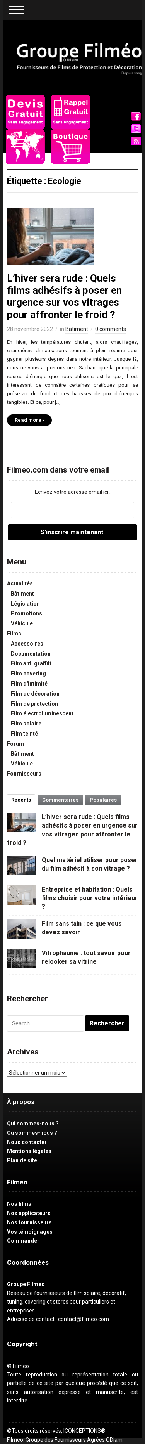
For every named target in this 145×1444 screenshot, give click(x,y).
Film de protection (34, 704)
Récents (21, 800)
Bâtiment (76, 329)
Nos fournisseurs (29, 1222)
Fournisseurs (24, 773)
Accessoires (27, 644)
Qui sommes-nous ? (33, 1123)
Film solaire (26, 723)
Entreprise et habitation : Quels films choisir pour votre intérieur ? (90, 898)
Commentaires (60, 800)
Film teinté (24, 734)
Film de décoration (35, 694)
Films (14, 633)
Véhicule (22, 623)
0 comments (110, 329)
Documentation (31, 654)
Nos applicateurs (29, 1213)
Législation (25, 604)
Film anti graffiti (31, 663)
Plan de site (22, 1160)
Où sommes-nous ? (32, 1133)
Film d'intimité (29, 683)
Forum (15, 744)
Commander (23, 1241)
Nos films (19, 1204)
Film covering (28, 673)
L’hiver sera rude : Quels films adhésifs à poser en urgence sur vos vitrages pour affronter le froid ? (64, 296)
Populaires (103, 800)
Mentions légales (29, 1151)
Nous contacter (27, 1142)
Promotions (26, 613)
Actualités (20, 583)
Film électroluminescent (42, 713)
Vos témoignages (30, 1232)
